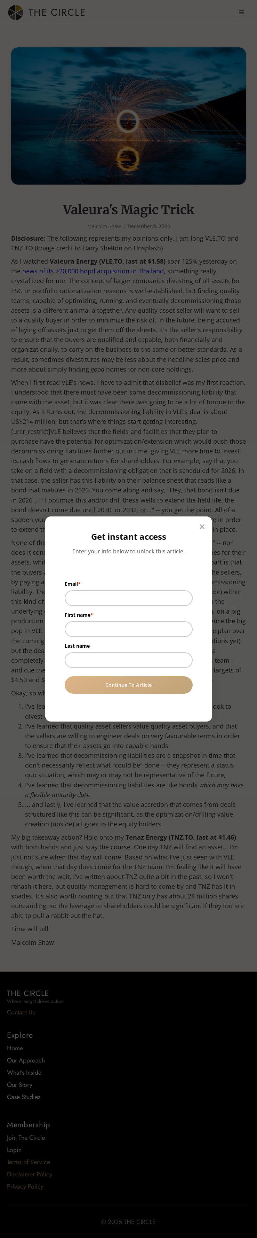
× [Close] (202, 526)
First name (77, 615)
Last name (77, 646)
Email (71, 584)
